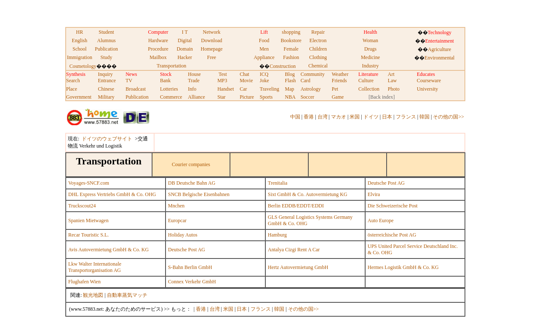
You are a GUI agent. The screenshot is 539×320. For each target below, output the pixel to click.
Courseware (429, 80)
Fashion (291, 57)
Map (289, 89)
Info (192, 89)
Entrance (107, 80)
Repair (318, 32)
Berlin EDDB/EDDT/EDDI (296, 206)
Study (106, 57)
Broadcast (135, 89)
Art (391, 74)
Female (291, 49)
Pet (335, 89)
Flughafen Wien (84, 282)
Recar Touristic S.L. (88, 235)
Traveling (269, 89)
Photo (394, 89)
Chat (244, 74)
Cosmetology (82, 66)
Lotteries (169, 89)
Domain (184, 49)
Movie (246, 80)
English (80, 40)
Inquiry (105, 74)
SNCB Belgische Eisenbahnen (198, 194)
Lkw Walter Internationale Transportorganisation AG (94, 267)
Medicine (370, 57)
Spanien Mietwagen (88, 220)
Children (318, 49)
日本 (387, 117)
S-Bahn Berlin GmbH (190, 267)
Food (264, 40)
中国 (295, 117)
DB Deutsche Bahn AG (191, 183)
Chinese (106, 89)
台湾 (323, 117)
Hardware (158, 40)
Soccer (308, 97)
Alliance (196, 97)
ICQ (264, 74)
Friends (339, 80)
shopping (291, 32)
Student (106, 32)
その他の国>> (448, 117)
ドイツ (371, 117)
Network (211, 32)
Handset (225, 89)
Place (71, 89)
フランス (406, 117)
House (194, 74)
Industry (370, 66)
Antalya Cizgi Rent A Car (294, 250)
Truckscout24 (82, 206)
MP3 (222, 80)
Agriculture (439, 49)
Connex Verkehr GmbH (192, 282)
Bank (165, 80)
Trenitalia (277, 183)
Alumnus (106, 40)
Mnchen (176, 206)
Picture (247, 97)
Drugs (370, 49)
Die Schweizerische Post (393, 206)
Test (223, 74)
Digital (185, 40)
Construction (283, 66)
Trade (194, 80)
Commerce (171, 97)
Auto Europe (381, 220)
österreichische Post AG (392, 235)
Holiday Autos (182, 235)
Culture (366, 80)
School (79, 49)
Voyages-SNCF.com (88, 183)
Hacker (184, 57)
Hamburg (277, 235)
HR (79, 32)
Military (106, 97)
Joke (264, 80)
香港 (309, 117)
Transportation (171, 66)
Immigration (79, 57)
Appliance (264, 57)
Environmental (439, 58)
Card (305, 80)
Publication (106, 49)
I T (185, 32)
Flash (290, 80)
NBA (290, 97)
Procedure (158, 49)
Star (221, 97)
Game (338, 97)
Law (392, 80)
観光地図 (93, 295)
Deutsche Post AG (386, 183)
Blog (290, 74)
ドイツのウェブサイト (106, 139)
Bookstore (291, 40)
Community (313, 74)
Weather (340, 74)
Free (211, 57)
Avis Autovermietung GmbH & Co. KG (108, 250)
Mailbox (158, 57)
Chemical (318, 66)
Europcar (177, 220)
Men (264, 49)
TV (128, 80)
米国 (355, 117)
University (427, 89)
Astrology (311, 89)
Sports (266, 97)
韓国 (424, 117)
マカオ (338, 117)
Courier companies (191, 164)
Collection (368, 89)
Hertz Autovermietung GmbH (298, 267)
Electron (318, 40)
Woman (370, 40)
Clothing (318, 57)
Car (243, 89)
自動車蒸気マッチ (127, 295)
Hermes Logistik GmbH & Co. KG (403, 267)
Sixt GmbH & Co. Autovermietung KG (307, 194)
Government (78, 97)
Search (73, 80)
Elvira (374, 194)
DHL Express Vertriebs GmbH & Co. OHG (112, 194)
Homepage (211, 49)
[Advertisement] (165, 12)
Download (211, 40)
